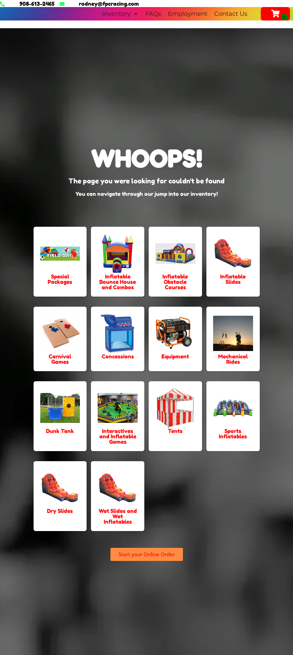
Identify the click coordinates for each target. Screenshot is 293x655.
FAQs (153, 13)
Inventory (120, 13)
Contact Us (230, 13)
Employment (187, 13)
